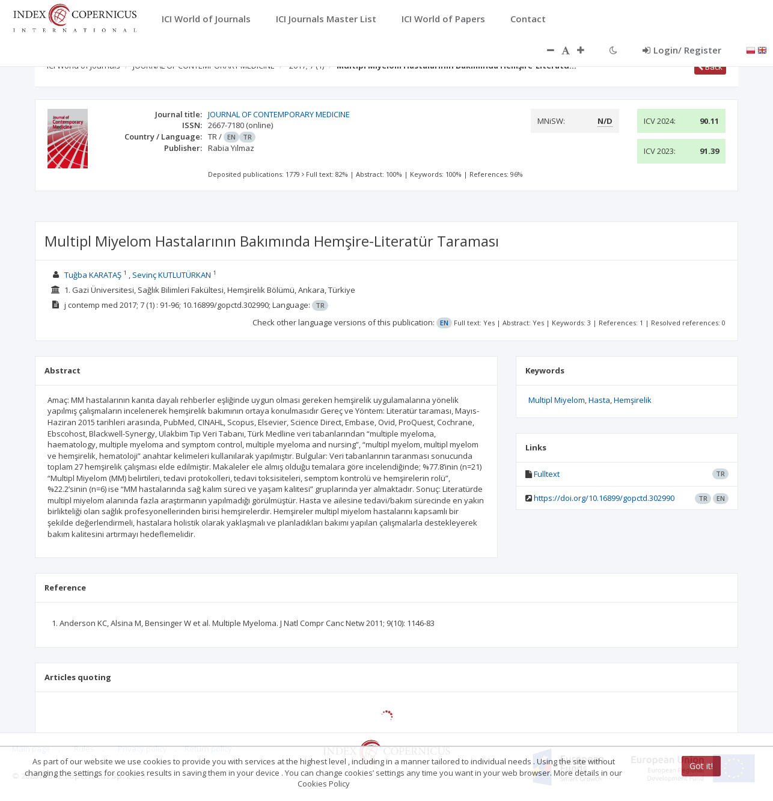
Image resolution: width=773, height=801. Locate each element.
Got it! (701, 766)
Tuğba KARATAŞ (92, 274)
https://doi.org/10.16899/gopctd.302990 (604, 498)
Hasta (599, 399)
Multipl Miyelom (556, 399)
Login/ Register (682, 50)
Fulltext (547, 473)
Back (710, 66)
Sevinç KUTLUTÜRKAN (171, 274)
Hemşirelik (633, 399)
